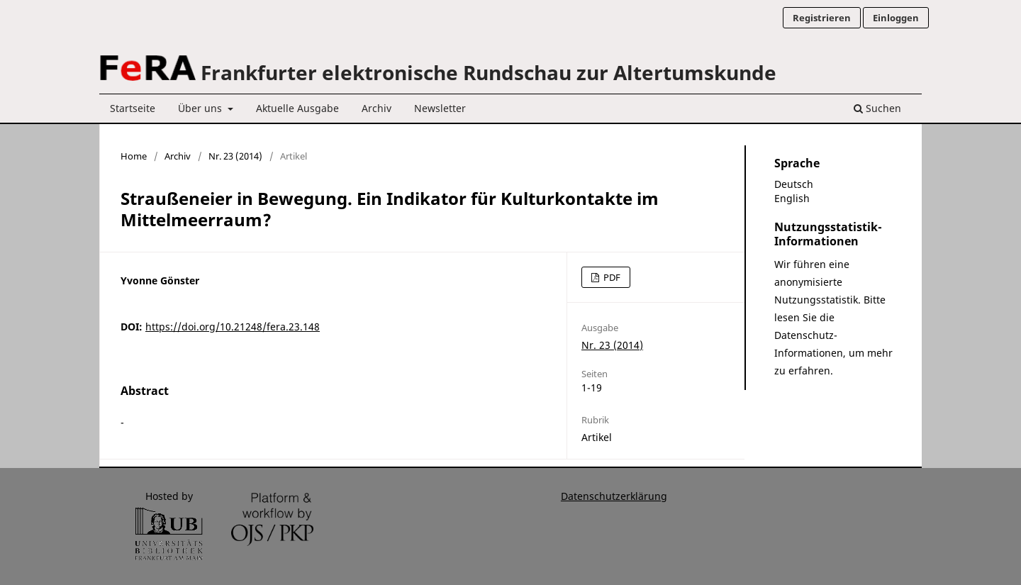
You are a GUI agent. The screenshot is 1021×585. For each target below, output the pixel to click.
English (792, 198)
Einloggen (896, 17)
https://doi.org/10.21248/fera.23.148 (232, 326)
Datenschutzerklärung (614, 496)
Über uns (201, 108)
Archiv (376, 108)
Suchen (877, 108)
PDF (610, 277)
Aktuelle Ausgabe (297, 108)
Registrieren (822, 17)
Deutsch (793, 184)
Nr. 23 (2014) (235, 156)
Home (134, 156)
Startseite (132, 108)
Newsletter (440, 108)
